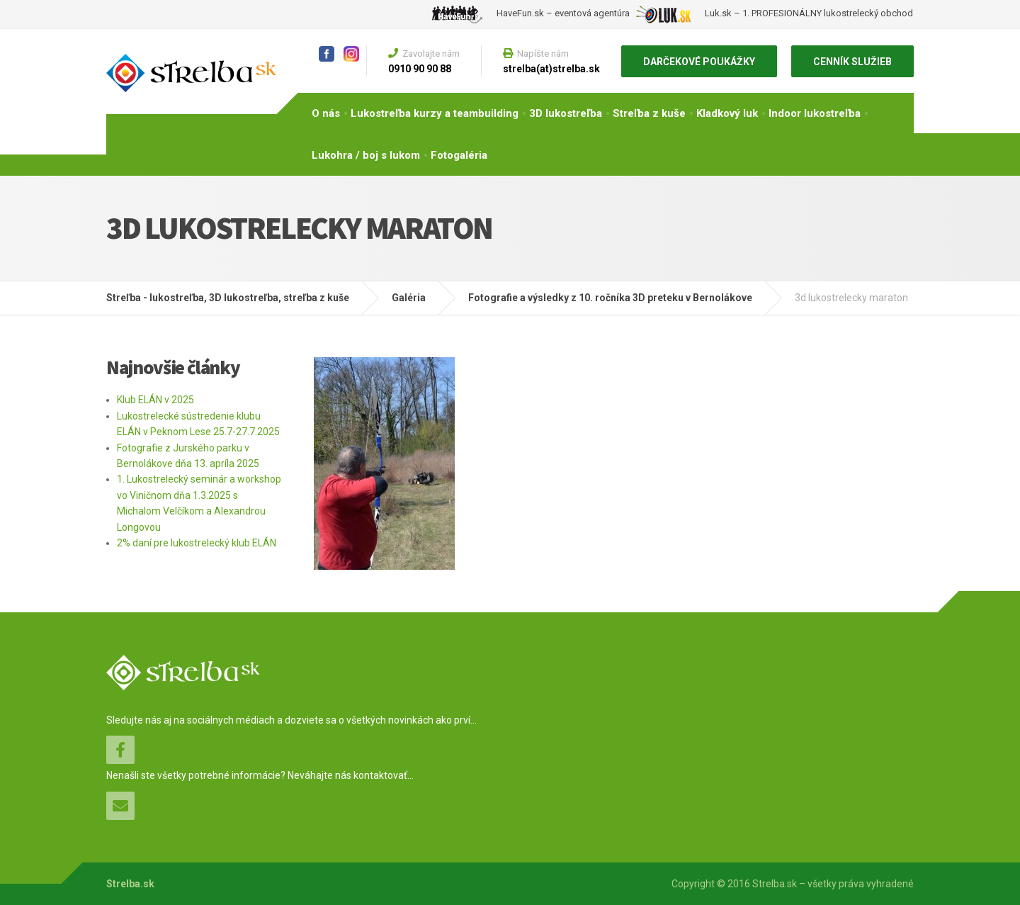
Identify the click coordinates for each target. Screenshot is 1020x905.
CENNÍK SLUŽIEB (852, 61)
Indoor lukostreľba (815, 113)
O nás (326, 113)
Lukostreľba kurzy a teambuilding (434, 113)
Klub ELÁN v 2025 (155, 399)
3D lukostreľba (565, 113)
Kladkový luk (727, 113)
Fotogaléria (459, 155)
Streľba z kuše (649, 113)
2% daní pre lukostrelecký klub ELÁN (196, 543)
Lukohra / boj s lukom (366, 155)
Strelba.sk (130, 883)
